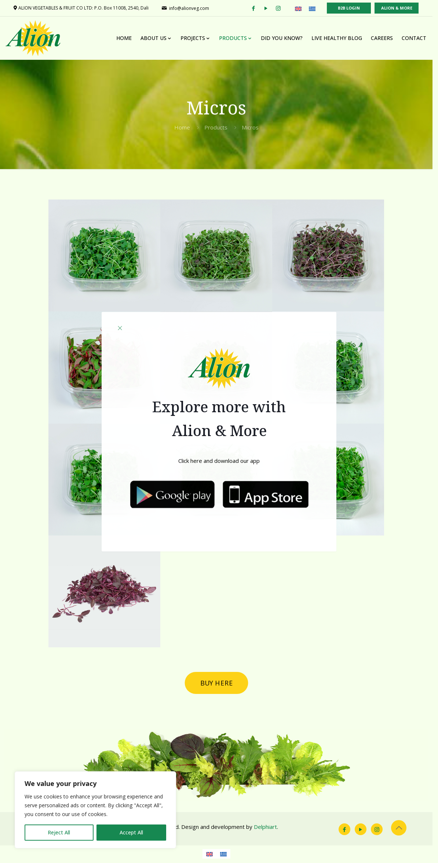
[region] (95, 809)
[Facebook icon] (349, 831)
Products (218, 127)
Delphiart (265, 828)
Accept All (131, 832)
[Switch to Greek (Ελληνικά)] (318, 8)
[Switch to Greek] (226, 855)
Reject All (59, 832)
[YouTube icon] (366, 831)
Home (185, 127)
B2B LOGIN (354, 8)
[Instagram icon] (382, 831)
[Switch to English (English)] (304, 8)
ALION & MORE (402, 8)
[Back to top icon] (404, 829)
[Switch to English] (212, 855)
